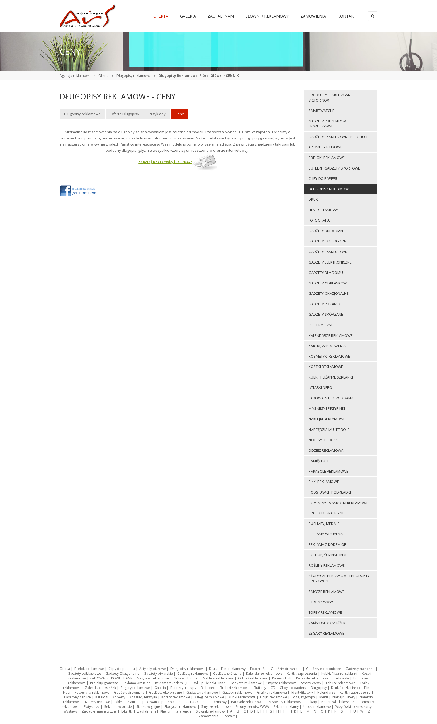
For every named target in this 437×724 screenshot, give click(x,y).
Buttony (260, 687)
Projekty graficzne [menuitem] (326, 513)
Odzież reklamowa (253, 678)
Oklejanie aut (125, 702)
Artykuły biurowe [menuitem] (325, 146)
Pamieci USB (188, 702)
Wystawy (70, 711)
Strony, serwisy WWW (252, 706)
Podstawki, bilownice (337, 702)
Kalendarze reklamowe (264, 673)
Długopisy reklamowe (133, 75)
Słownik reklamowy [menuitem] (267, 16)
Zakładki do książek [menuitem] (327, 622)
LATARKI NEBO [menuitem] (320, 387)
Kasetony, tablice (77, 697)
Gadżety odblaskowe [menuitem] (329, 283)
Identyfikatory (302, 692)
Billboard (208, 687)
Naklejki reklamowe (218, 678)
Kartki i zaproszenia (355, 692)
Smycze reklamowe (281, 683)
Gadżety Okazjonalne (122, 673)
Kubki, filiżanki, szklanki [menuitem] (331, 377)
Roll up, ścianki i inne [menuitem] (328, 554)
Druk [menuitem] (313, 199)
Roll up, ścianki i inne (209, 683)
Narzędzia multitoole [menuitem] (329, 429)
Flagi (66, 692)
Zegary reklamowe (135, 687)
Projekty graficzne (104, 683)
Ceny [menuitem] (179, 113)
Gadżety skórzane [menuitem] (326, 314)
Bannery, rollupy (183, 687)
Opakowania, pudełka (157, 702)
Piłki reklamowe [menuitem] (324, 481)
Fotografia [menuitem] (319, 220)
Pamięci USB (282, 678)
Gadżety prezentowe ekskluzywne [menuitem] (328, 124)
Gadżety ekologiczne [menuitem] (329, 241)
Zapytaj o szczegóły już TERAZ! (165, 161)
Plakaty (311, 702)
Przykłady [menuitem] (157, 113)
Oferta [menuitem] (160, 16)
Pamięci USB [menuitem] (319, 460)
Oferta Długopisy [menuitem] (124, 113)
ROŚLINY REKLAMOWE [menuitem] (327, 565)
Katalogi (101, 697)
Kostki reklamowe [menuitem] (326, 366)
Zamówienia (208, 716)
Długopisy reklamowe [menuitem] (82, 113)
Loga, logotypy (303, 697)
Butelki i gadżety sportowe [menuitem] (334, 168)
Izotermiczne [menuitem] (321, 324)
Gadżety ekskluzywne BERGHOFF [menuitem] (338, 136)
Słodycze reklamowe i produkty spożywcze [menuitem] (339, 578)
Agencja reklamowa (75, 75)
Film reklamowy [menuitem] (323, 209)
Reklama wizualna (136, 683)
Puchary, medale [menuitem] (324, 523)
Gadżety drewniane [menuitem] (327, 230)
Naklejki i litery (343, 697)
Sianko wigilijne (148, 706)
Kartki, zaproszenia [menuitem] (327, 345)
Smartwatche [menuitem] (321, 110)
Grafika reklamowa (272, 692)
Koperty (119, 697)
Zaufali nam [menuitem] (221, 16)
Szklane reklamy (286, 706)
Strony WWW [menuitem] (321, 601)
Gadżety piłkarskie (158, 673)
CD (273, 687)
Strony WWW (311, 683)
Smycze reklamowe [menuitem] (326, 591)
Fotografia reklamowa (92, 692)
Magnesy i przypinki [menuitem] (327, 408)
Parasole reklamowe (312, 678)
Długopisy (319, 687)
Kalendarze (326, 692)
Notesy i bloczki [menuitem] (324, 439)
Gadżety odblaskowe (84, 673)
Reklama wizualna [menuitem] (326, 533)
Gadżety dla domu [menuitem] (326, 272)
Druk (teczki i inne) (345, 687)
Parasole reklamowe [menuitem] (328, 471)
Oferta (103, 75)
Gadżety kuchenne (360, 668)
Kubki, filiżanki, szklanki (339, 673)
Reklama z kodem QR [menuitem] (327, 544)
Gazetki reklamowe (237, 692)
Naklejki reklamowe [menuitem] (327, 418)
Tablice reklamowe (340, 683)
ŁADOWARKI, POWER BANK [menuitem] (331, 398)
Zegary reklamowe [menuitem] (326, 633)
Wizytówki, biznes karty (353, 706)
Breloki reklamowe (89, 668)
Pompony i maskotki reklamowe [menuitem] (338, 502)
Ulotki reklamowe (317, 706)
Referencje (183, 711)
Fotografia (258, 668)
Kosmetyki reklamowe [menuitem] (329, 356)
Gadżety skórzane (227, 673)
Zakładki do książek (100, 687)
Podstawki (341, 678)
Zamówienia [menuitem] (313, 16)
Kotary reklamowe (175, 697)
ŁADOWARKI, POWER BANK (111, 678)
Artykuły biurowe (152, 668)
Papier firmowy (215, 702)
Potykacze (92, 706)
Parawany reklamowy (284, 702)
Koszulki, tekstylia (143, 697)
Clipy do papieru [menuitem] (324, 178)
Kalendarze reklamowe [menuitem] (331, 335)
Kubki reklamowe (242, 697)
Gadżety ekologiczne (165, 692)
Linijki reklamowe (273, 697)
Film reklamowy (233, 668)
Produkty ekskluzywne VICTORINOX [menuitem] (331, 97)
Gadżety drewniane (286, 668)
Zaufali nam (146, 711)
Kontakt (229, 716)
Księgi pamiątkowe (209, 697)
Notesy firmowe (97, 702)
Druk (213, 668)
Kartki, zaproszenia (302, 673)
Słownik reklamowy (211, 711)
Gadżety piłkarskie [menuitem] (326, 303)
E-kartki (127, 711)
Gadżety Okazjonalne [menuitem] (329, 293)
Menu (323, 697)
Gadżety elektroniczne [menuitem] (330, 262)
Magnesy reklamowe (153, 678)
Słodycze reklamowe (246, 683)
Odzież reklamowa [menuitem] (326, 450)
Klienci (165, 711)
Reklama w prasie (118, 706)
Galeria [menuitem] (188, 16)
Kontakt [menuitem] (347, 16)
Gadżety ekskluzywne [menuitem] (329, 251)
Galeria (160, 687)
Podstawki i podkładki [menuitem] (330, 492)
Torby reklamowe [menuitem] (325, 612)
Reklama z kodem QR (171, 683)
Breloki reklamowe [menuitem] (327, 157)
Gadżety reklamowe (193, 673)
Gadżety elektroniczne (323, 668)
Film (367, 687)
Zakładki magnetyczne (99, 711)
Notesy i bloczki (186, 678)
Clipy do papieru (121, 668)
